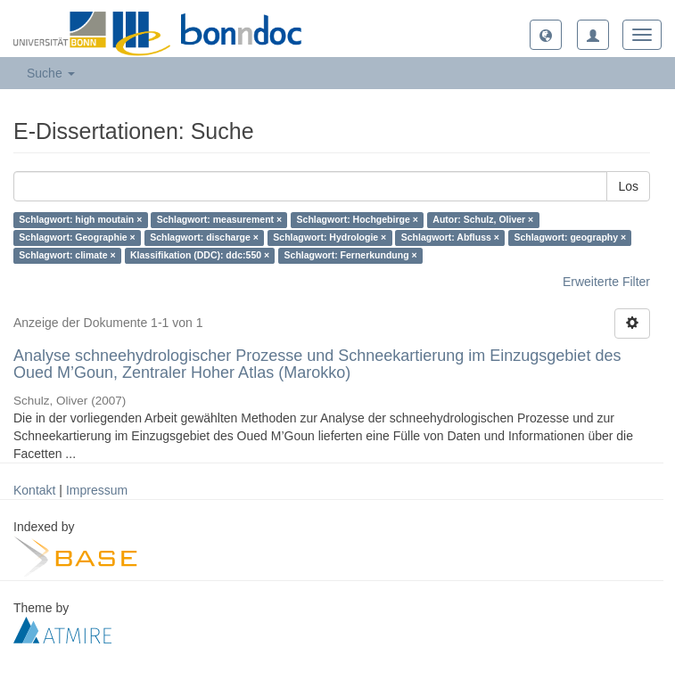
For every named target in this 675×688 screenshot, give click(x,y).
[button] (546, 35)
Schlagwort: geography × (570, 238)
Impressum (97, 490)
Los (628, 186)
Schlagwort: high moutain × (80, 220)
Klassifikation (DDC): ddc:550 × (199, 255)
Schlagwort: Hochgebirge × (357, 220)
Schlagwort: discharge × (204, 238)
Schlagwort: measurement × (219, 220)
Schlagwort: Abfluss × (450, 238)
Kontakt (34, 490)
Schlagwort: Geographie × (77, 238)
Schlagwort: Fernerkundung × (350, 255)
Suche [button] (51, 73)
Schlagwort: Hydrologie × (329, 238)
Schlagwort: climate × (67, 255)
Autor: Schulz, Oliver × (482, 220)
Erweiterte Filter (606, 281)
